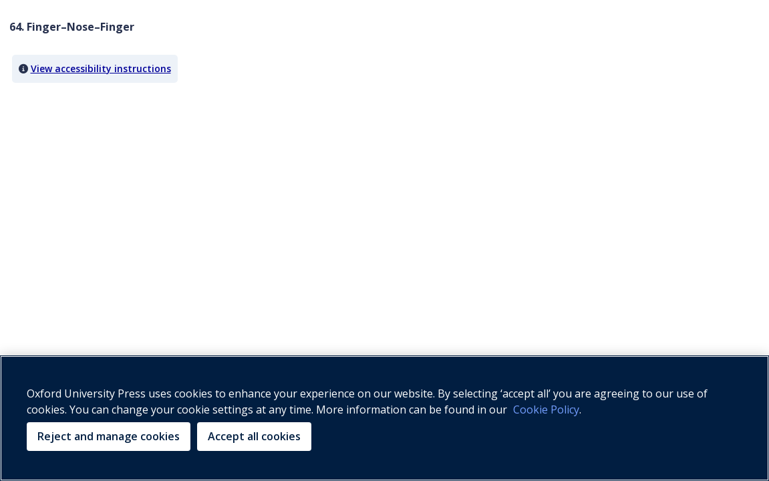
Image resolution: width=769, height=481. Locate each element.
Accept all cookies (254, 436)
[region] (384, 418)
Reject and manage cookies (108, 436)
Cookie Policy (546, 409)
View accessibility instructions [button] (101, 68)
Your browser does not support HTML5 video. (109, 142)
